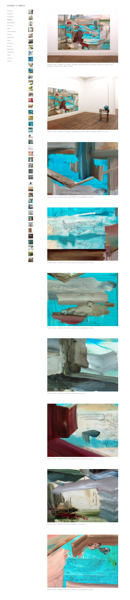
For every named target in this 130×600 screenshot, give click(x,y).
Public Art (10, 25)
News (9, 40)
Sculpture (10, 14)
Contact (9, 58)
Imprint (9, 61)
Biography (10, 49)
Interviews (10, 43)
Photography (11, 22)
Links (8, 55)
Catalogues (10, 37)
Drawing (9, 11)
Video (9, 28)
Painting (9, 20)
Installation (10, 17)
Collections (10, 52)
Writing (9, 34)
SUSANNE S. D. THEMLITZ (16, 5)
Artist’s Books (11, 31)
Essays (9, 46)
